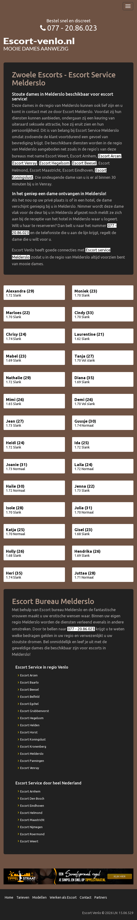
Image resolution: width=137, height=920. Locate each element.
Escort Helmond (31, 812)
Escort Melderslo (32, 753)
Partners (100, 897)
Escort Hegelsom (54, 163)
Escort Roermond (32, 834)
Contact (85, 897)
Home (9, 897)
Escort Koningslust (33, 739)
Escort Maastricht (32, 819)
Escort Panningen (32, 760)
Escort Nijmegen (31, 827)
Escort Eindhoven (32, 805)
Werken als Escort (63, 897)
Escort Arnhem (30, 791)
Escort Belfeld (29, 696)
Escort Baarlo (29, 682)
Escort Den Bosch (32, 798)
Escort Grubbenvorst (34, 710)
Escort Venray (24, 163)
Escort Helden (29, 725)
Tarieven (22, 897)
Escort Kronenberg (33, 746)
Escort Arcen (109, 156)
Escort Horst (29, 732)
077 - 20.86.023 (72, 28)
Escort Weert (29, 841)
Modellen (39, 897)
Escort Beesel (84, 163)
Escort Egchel (29, 703)
